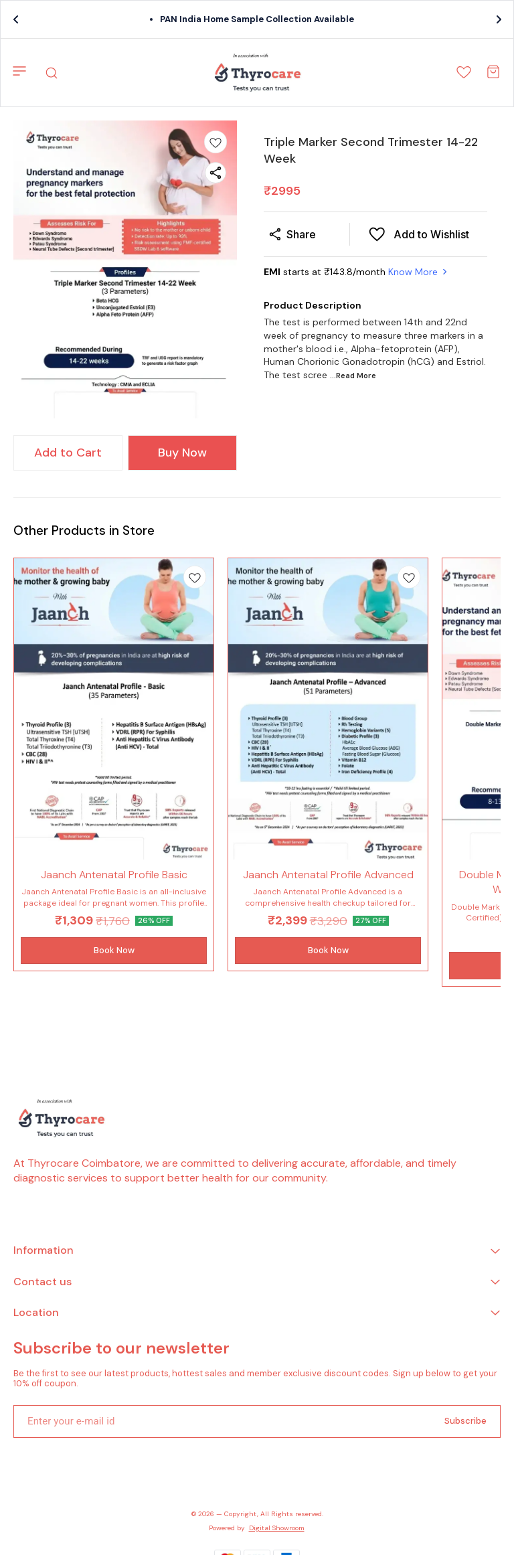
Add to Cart (68, 452)
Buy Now (182, 452)
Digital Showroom (277, 1528)
